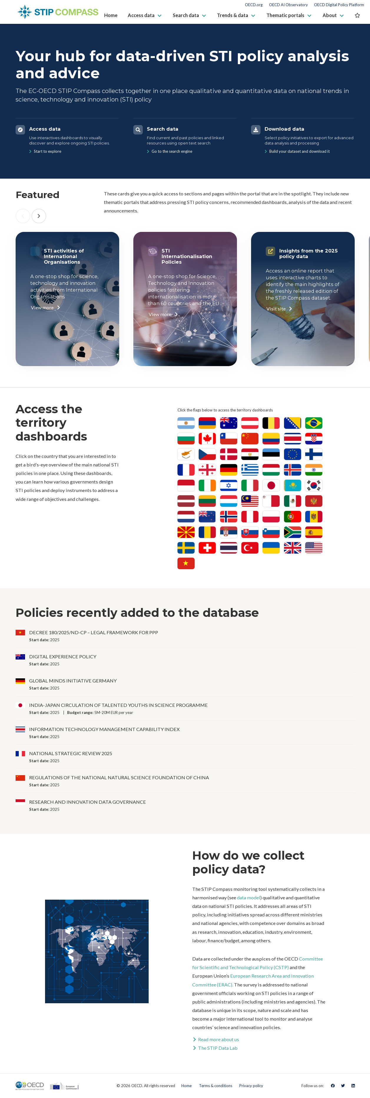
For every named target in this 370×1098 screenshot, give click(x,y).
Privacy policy (251, 1085)
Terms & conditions (215, 1085)
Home (186, 1085)
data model (248, 897)
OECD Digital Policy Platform (339, 5)
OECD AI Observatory (288, 5)
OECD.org (254, 5)
